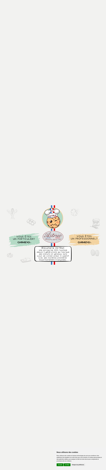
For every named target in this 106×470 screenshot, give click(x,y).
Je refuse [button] (67, 464)
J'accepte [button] (60, 464)
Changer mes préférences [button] (78, 464)
